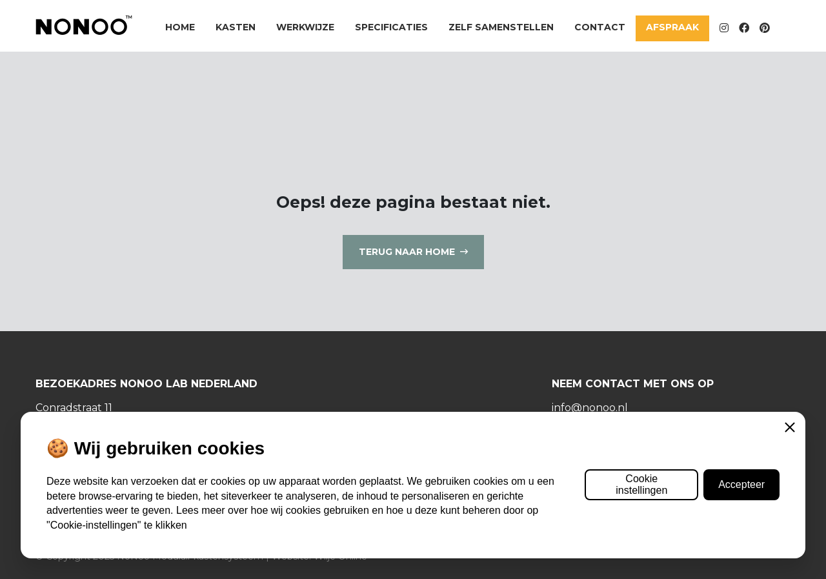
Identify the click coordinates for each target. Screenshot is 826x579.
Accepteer (741, 484)
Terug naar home (407, 252)
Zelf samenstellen (501, 27)
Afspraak (672, 27)
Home (180, 27)
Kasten (236, 27)
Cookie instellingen (641, 484)
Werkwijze (305, 27)
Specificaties (391, 27)
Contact (599, 27)
